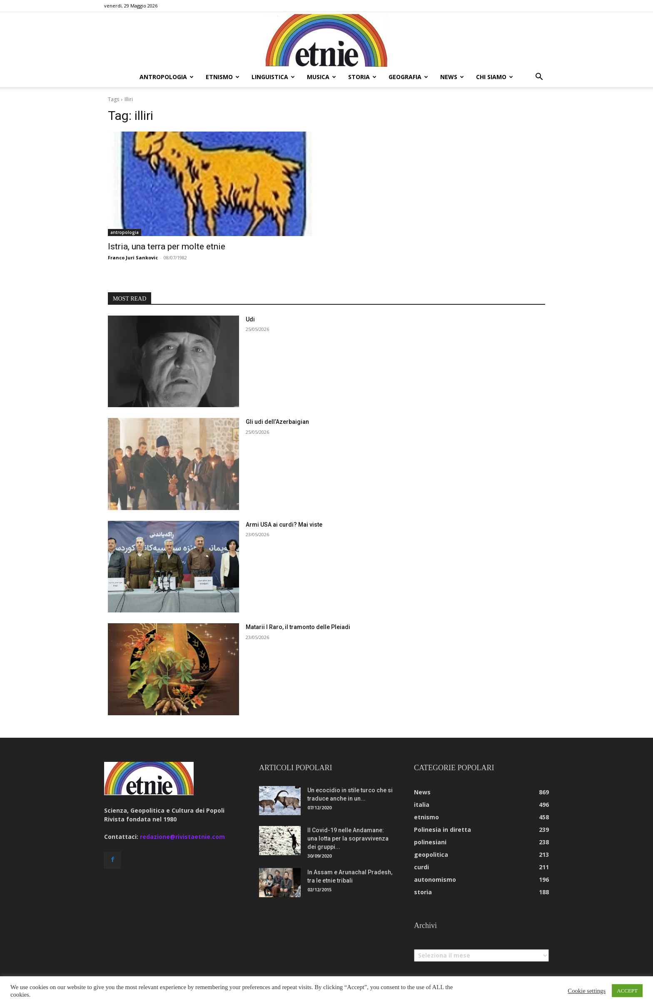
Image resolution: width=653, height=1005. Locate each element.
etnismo (222, 77)
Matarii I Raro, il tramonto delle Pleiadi (298, 627)
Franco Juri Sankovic (133, 257)
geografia (408, 77)
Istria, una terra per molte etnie (166, 246)
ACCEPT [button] (627, 991)
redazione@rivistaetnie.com (182, 837)
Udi (250, 319)
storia (362, 77)
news (452, 77)
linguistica (273, 77)
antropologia (167, 77)
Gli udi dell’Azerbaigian (277, 421)
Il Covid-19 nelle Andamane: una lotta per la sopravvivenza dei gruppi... (348, 838)
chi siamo (494, 77)
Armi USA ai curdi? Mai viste (284, 524)
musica (321, 77)
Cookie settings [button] (587, 991)
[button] (539, 78)
